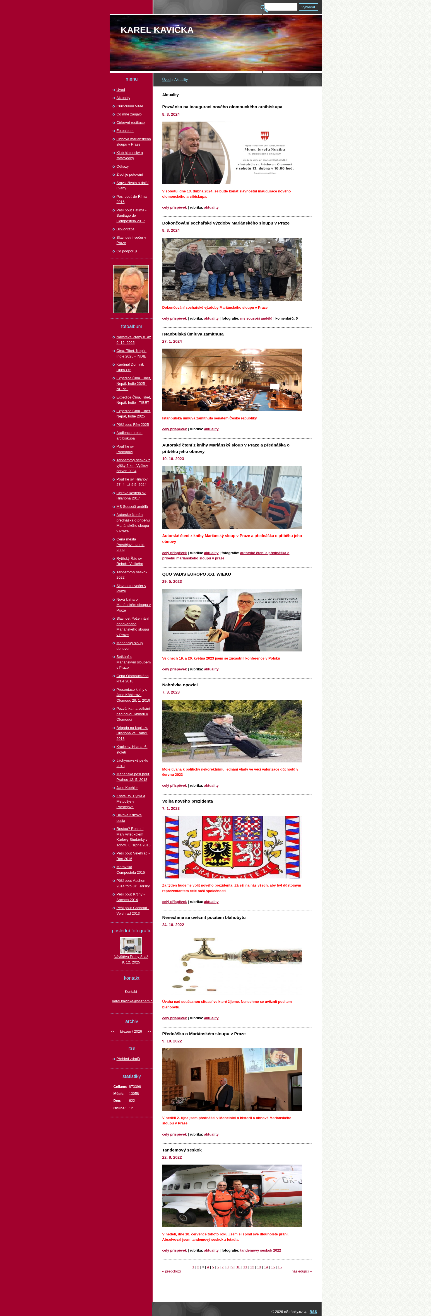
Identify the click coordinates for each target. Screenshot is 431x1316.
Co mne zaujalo (129, 114)
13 (259, 1267)
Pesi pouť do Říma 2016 (132, 199)
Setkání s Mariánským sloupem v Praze (134, 662)
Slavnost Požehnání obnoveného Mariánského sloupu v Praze (133, 626)
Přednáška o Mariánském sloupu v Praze (204, 1033)
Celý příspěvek (174, 207)
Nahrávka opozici (180, 684)
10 (238, 1267)
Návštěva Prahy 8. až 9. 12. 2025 (134, 340)
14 (266, 1267)
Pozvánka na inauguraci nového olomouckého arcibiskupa (222, 106)
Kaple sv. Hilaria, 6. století (132, 749)
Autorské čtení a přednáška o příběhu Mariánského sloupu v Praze (133, 523)
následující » (302, 1271)
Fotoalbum (125, 131)
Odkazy (123, 166)
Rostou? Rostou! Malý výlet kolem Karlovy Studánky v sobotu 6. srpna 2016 (134, 837)
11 (245, 1267)
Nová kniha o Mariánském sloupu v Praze (134, 604)
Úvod (166, 80)
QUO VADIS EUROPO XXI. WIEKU (196, 574)
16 (280, 1267)
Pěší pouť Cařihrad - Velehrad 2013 (133, 911)
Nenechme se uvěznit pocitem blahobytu (204, 917)
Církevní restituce (131, 122)
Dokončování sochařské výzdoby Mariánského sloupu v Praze (226, 223)
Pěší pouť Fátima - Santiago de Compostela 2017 (131, 215)
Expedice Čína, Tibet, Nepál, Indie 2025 (134, 414)
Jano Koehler (127, 788)
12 (252, 1267)
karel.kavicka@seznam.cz (131, 1001)
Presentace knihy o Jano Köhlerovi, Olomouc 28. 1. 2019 (133, 694)
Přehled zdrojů (128, 1059)
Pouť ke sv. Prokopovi (126, 449)
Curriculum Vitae (130, 106)
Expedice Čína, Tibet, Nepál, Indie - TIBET (134, 400)
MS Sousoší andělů (256, 318)
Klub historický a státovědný (130, 155)
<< (113, 1031)
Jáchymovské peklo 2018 (132, 763)
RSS (313, 1312)
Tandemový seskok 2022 (260, 1250)
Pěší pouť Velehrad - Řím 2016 (133, 856)
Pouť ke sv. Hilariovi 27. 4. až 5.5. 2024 (132, 482)
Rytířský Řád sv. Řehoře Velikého (130, 561)
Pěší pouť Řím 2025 (133, 424)
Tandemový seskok (182, 1150)
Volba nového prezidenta (187, 801)
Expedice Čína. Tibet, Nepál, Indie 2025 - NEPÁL (134, 383)
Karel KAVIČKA (157, 30)
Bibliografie (125, 229)
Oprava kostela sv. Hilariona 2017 (131, 496)
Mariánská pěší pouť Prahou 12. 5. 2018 (133, 777)
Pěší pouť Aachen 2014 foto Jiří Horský (133, 883)
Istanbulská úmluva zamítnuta (193, 334)
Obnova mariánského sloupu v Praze (134, 142)
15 (273, 1267)
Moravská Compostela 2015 (131, 870)
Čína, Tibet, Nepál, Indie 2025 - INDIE (132, 353)
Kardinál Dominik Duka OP (130, 367)
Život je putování (130, 174)
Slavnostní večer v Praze (131, 240)
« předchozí (171, 1271)
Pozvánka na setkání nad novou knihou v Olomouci (133, 713)
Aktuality (211, 207)
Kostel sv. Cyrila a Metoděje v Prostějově (131, 801)
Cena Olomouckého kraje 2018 (133, 679)
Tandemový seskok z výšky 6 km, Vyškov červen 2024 (133, 465)
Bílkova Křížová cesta (129, 818)
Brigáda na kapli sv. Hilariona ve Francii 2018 (132, 733)
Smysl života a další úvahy (133, 185)
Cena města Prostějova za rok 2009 (131, 544)
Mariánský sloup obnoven (130, 646)
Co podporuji (127, 251)
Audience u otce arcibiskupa (130, 435)
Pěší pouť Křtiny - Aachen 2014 (131, 897)
